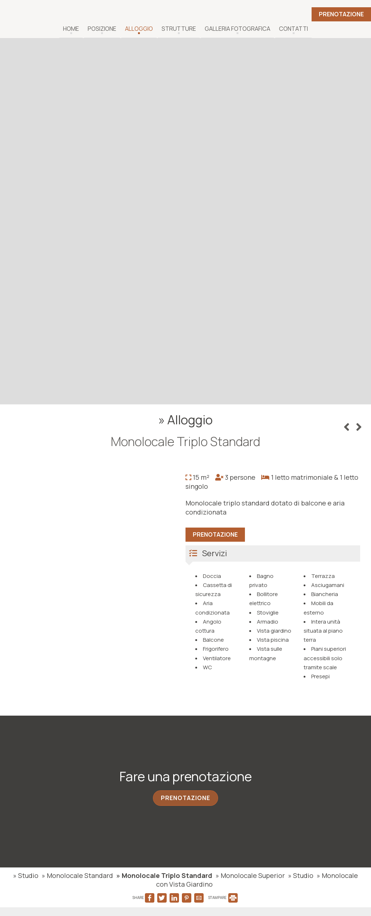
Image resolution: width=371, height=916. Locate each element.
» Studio (25, 875)
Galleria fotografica (237, 29)
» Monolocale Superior (250, 875)
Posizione (102, 29)
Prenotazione (341, 14)
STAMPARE (223, 897)
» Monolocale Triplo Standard (164, 875)
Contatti (293, 29)
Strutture (179, 29)
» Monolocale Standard (77, 875)
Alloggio (139, 29)
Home (71, 29)
